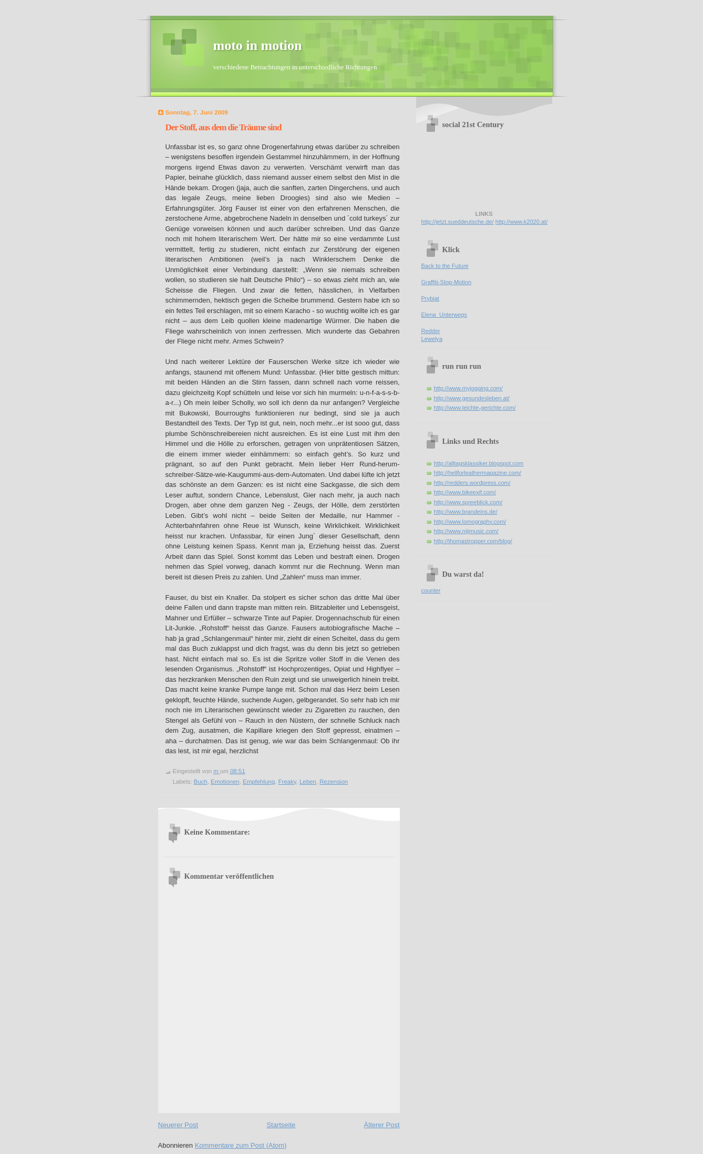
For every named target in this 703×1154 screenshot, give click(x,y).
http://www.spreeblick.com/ (468, 502)
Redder (430, 331)
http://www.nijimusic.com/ (466, 531)
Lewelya (432, 339)
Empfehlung (259, 781)
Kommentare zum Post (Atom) (241, 1145)
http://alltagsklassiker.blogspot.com (479, 463)
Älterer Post (382, 1125)
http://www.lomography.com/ (470, 521)
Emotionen (225, 781)
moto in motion (257, 45)
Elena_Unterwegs (444, 314)
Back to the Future (445, 266)
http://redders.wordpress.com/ (472, 483)
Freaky (287, 781)
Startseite (280, 1125)
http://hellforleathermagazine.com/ (477, 473)
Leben (307, 781)
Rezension (333, 781)
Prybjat (430, 298)
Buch (201, 781)
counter (431, 590)
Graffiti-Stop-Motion (446, 282)
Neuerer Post (178, 1125)
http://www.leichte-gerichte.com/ (475, 407)
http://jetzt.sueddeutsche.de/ (457, 222)
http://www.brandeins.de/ (466, 511)
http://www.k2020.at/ (521, 222)
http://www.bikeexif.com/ (465, 492)
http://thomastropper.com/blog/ (473, 541)
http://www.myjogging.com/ (468, 388)
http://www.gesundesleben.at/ (472, 398)
